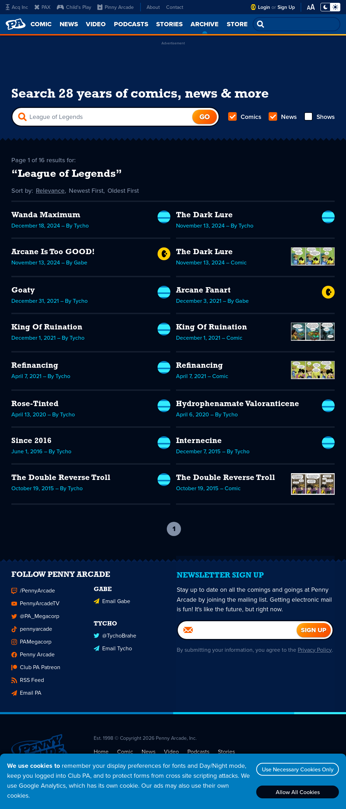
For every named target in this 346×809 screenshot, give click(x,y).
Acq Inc (17, 7)
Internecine (199, 442)
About (153, 7)
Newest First (86, 191)
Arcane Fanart (203, 292)
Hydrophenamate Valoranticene (237, 405)
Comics (245, 117)
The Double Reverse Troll (60, 479)
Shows (319, 117)
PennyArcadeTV (35, 609)
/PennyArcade (33, 596)
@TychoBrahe (115, 640)
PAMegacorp (31, 647)
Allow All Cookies (297, 792)
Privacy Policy (314, 655)
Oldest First (125, 191)
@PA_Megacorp (35, 622)
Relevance (50, 191)
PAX (42, 7)
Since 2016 (31, 442)
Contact (174, 7)
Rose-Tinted (35, 405)
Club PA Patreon (35, 673)
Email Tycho (113, 653)
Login (264, 7)
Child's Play (74, 7)
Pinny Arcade (115, 7)
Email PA (26, 698)
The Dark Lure (204, 216)
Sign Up (286, 7)
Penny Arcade (33, 660)
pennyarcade (31, 634)
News (282, 117)
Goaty (23, 292)
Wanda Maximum (45, 216)
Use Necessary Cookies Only (297, 769)
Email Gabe (112, 606)
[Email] (237, 635)
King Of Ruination (46, 328)
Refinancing (34, 367)
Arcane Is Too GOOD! (53, 253)
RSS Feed (27, 686)
